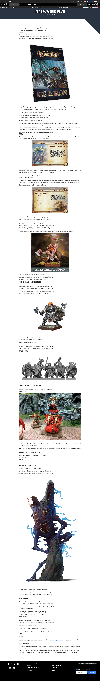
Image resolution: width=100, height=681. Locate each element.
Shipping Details (55, 663)
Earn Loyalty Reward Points (63, 7)
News (3, 7)
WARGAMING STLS (11, 1)
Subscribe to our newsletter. (83, 669)
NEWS (89, 4)
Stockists (53, 669)
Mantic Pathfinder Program (33, 667)
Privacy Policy (54, 667)
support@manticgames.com (59, 640)
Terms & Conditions (56, 665)
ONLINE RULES (3, 1)
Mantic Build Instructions (32, 663)
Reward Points (30, 670)
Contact (29, 665)
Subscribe (91, 672)
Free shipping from (37, 7)
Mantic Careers (54, 670)
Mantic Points (30, 669)
